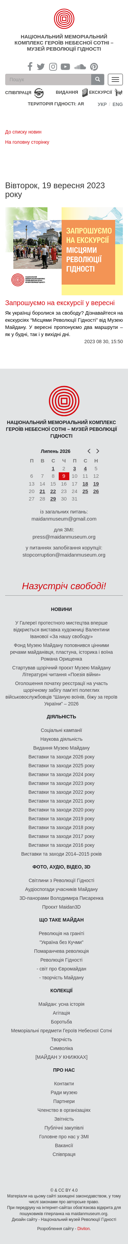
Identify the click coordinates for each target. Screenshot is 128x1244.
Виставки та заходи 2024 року (61, 774)
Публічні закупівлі (64, 1128)
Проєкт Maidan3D (61, 907)
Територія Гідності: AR (56, 103)
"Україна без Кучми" (62, 942)
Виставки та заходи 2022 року (61, 792)
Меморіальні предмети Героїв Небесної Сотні (61, 1030)
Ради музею (64, 1092)
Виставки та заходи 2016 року (61, 845)
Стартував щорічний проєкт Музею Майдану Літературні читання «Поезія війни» (61, 671)
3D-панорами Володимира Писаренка (61, 898)
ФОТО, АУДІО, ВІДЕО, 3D (61, 867)
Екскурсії (100, 92)
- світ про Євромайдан (61, 968)
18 (85, 484)
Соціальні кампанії (61, 730)
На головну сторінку (27, 142)
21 (42, 491)
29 (53, 499)
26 (96, 491)
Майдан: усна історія (62, 1004)
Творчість (61, 1039)
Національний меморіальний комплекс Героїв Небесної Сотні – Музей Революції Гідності (64, 43)
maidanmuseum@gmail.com (63, 519)
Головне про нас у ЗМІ (64, 1136)
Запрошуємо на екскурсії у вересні (60, 302)
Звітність (64, 1119)
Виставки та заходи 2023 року (61, 783)
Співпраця (64, 1154)
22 (53, 491)
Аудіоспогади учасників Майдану (61, 889)
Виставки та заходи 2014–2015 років (61, 854)
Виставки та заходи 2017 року (61, 836)
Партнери (64, 1101)
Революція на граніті (61, 933)
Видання (67, 92)
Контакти (64, 1083)
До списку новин (23, 132)
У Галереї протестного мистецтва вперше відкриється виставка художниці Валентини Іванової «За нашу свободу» (61, 629)
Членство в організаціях (64, 1110)
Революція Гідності (61, 960)
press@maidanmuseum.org (63, 537)
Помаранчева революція (61, 951)
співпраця (18, 92)
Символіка (61, 1048)
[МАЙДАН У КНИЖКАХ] (61, 1057)
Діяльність (61, 716)
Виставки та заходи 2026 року (61, 756)
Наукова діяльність (61, 739)
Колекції (62, 990)
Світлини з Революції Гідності (61, 880)
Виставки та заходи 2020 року (61, 809)
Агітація (61, 1013)
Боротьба (61, 1021)
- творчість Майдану (61, 977)
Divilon (83, 1228)
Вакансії (64, 1145)
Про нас (64, 1070)
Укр (102, 104)
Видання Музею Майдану (61, 748)
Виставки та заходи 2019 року (61, 818)
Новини (61, 609)
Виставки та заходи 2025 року (61, 765)
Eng (118, 104)
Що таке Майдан (61, 920)
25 (85, 491)
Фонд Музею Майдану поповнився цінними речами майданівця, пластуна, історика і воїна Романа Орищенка (61, 652)
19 (96, 484)
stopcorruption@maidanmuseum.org (64, 555)
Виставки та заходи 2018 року (61, 827)
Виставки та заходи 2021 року (61, 801)
